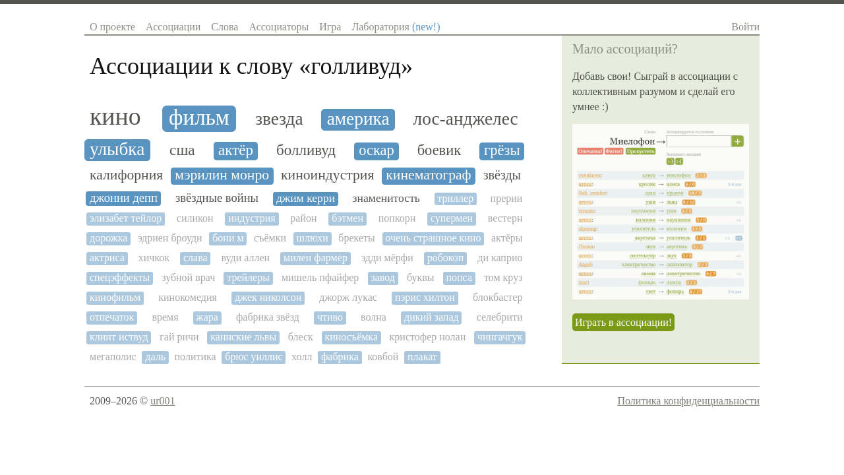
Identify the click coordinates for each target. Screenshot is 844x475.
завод (383, 277)
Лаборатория (395, 26)
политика (195, 356)
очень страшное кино (433, 237)
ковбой (382, 356)
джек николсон (268, 297)
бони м (227, 237)
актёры (507, 237)
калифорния (126, 175)
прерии (507, 198)
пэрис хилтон (425, 297)
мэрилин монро (222, 175)
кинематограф (428, 175)
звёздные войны (216, 198)
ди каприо (499, 257)
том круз (503, 277)
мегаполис (113, 356)
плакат (422, 356)
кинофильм (115, 297)
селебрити (500, 317)
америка (358, 119)
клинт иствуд (119, 336)
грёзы (502, 150)
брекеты (356, 237)
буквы (421, 277)
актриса (107, 257)
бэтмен (347, 218)
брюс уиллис (253, 356)
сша (182, 150)
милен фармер (315, 257)
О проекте (112, 26)
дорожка (108, 237)
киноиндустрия (327, 175)
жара (207, 317)
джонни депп (124, 198)
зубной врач (188, 277)
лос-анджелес (465, 119)
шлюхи (312, 237)
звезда (279, 119)
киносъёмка (351, 336)
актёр (235, 150)
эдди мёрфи (387, 257)
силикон (195, 218)
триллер (455, 198)
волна (373, 317)
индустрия (251, 218)
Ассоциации (173, 26)
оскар (376, 150)
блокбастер (498, 297)
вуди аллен (246, 257)
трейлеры (248, 277)
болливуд (306, 150)
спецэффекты (120, 277)
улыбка (117, 149)
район (303, 218)
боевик (439, 150)
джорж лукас (348, 297)
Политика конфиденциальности (688, 400)
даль (155, 356)
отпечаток (112, 317)
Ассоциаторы (279, 26)
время (165, 317)
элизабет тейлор (126, 218)
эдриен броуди (170, 237)
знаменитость (386, 198)
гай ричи (179, 336)
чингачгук (500, 336)
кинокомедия (187, 297)
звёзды (502, 175)
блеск (300, 336)
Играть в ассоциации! (623, 322)
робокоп (445, 257)
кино (115, 116)
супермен (452, 218)
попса (459, 277)
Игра (330, 26)
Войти (745, 26)
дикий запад (431, 317)
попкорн (397, 218)
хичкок (153, 257)
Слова (224, 26)
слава (195, 257)
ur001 (162, 400)
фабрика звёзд (267, 317)
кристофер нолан (428, 336)
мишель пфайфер (320, 277)
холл (301, 356)
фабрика (340, 356)
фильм (199, 117)
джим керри (305, 198)
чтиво (330, 317)
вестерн (505, 218)
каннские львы (243, 336)
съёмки (270, 237)
